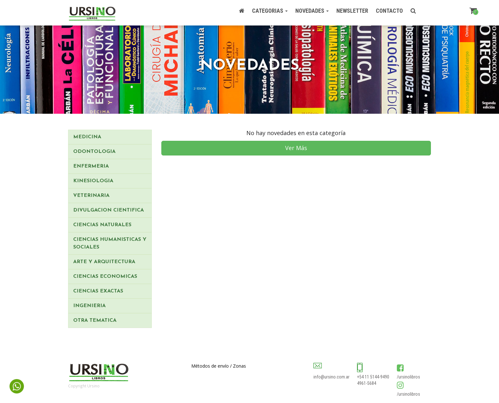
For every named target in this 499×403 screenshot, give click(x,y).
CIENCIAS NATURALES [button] (102, 224)
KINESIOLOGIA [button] (93, 181)
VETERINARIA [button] (91, 195)
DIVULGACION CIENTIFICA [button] (108, 210)
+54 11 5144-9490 (373, 376)
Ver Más (296, 148)
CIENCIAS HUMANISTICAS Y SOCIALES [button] (109, 243)
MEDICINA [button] (87, 137)
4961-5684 (366, 383)
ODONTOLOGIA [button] (94, 151)
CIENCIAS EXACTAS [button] (98, 291)
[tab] (109, 137)
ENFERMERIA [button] (91, 166)
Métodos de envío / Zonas (218, 366)
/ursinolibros (408, 376)
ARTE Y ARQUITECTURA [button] (104, 261)
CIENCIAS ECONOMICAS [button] (105, 276)
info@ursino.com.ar (331, 376)
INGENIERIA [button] (89, 305)
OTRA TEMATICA (94, 320)
